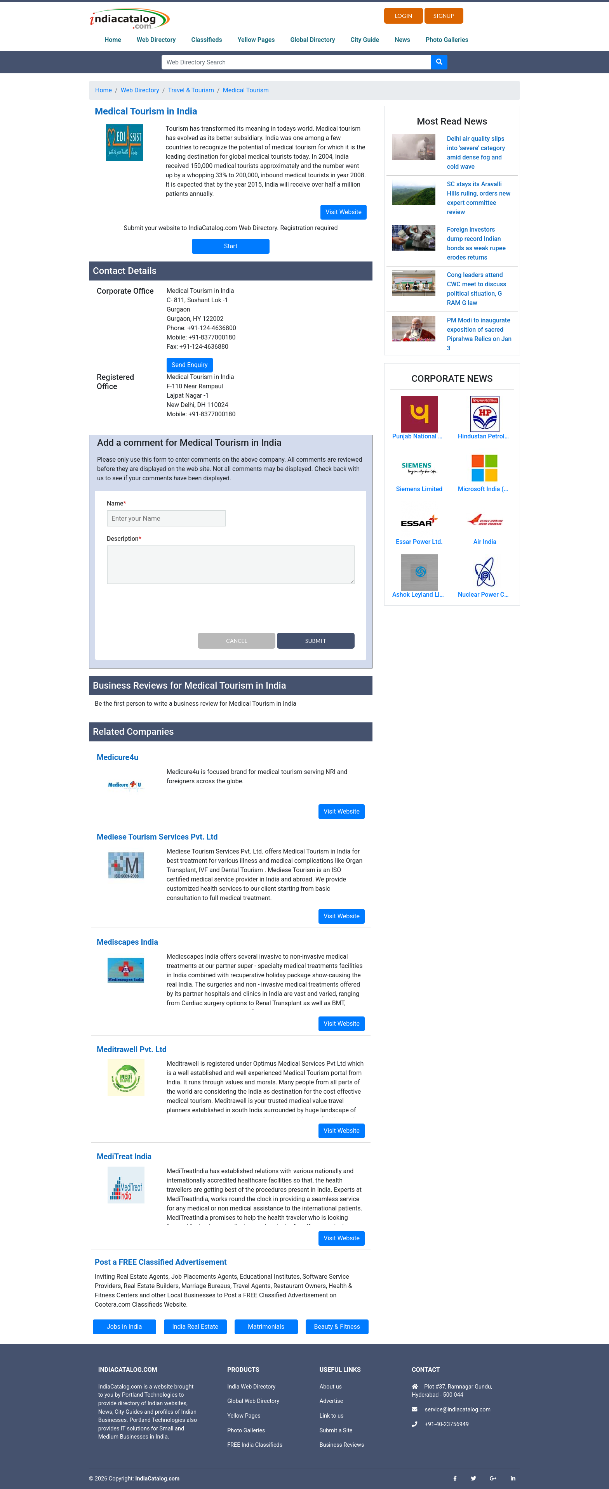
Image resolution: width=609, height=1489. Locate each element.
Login (403, 15)
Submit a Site (336, 1430)
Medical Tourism (246, 90)
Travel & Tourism (191, 90)
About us (331, 1386)
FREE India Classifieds (254, 1445)
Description (124, 538)
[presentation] (166, 610)
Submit (315, 640)
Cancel (236, 640)
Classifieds (206, 39)
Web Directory (156, 39)
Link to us (332, 1416)
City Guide (365, 39)
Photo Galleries (447, 39)
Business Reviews (342, 1445)
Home (112, 39)
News (402, 39)
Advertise (331, 1401)
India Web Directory (251, 1386)
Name (116, 503)
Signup (443, 15)
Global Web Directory (253, 1401)
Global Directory (313, 39)
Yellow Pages (256, 39)
